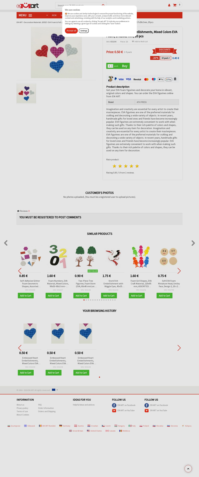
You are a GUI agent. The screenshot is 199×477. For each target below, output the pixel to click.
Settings (83, 31)
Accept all (71, 30)
